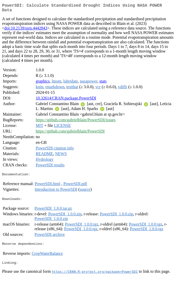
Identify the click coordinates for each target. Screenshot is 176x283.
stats (103, 83)
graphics (42, 83)
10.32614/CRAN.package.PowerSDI (66, 100)
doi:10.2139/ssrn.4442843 (25, 30)
